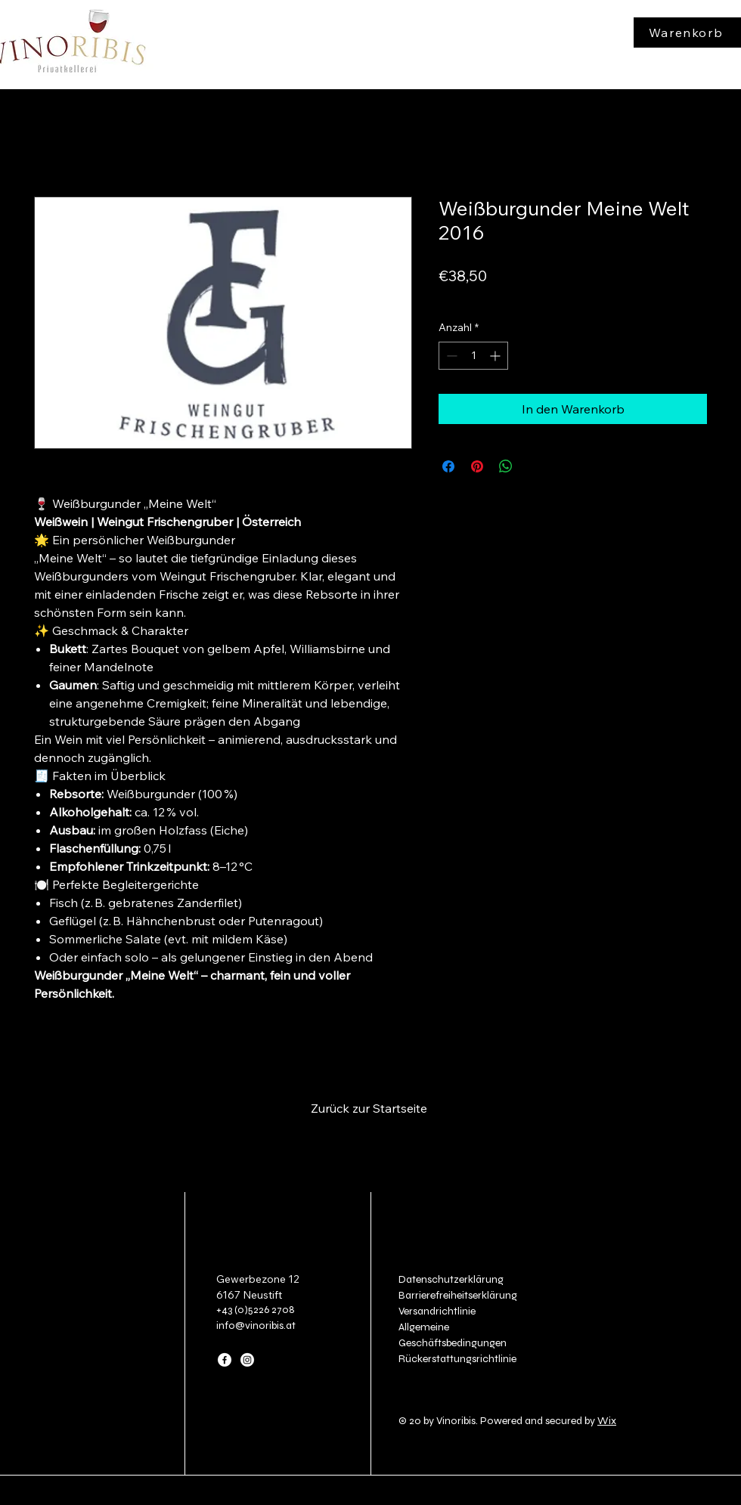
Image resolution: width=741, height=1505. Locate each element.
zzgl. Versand (515, 298)
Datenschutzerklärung (451, 1279)
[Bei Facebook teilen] (448, 466)
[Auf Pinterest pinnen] (477, 466)
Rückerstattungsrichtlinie (457, 1358)
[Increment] (496, 355)
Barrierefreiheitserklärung (457, 1295)
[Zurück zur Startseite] (370, 1108)
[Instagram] (247, 1360)
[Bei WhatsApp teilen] (506, 466)
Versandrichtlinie (437, 1311)
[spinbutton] (473, 355)
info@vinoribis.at (256, 1325)
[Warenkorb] (687, 32)
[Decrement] (450, 355)
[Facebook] (224, 1360)
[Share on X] (535, 466)
